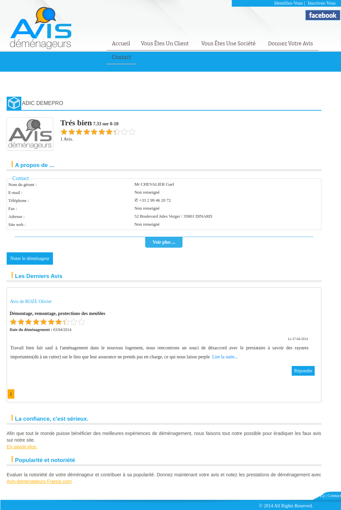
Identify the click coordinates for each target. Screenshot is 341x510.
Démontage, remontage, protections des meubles (57, 313)
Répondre (303, 370)
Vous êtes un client (165, 43)
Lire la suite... (225, 356)
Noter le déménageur (29, 258)
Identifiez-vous (288, 3)
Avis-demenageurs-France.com (39, 481)
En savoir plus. (22, 446)
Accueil (121, 43)
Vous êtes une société (229, 43)
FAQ (320, 495)
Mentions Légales (297, 495)
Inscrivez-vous (322, 3)
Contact (121, 57)
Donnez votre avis (290, 43)
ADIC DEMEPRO (42, 103)
